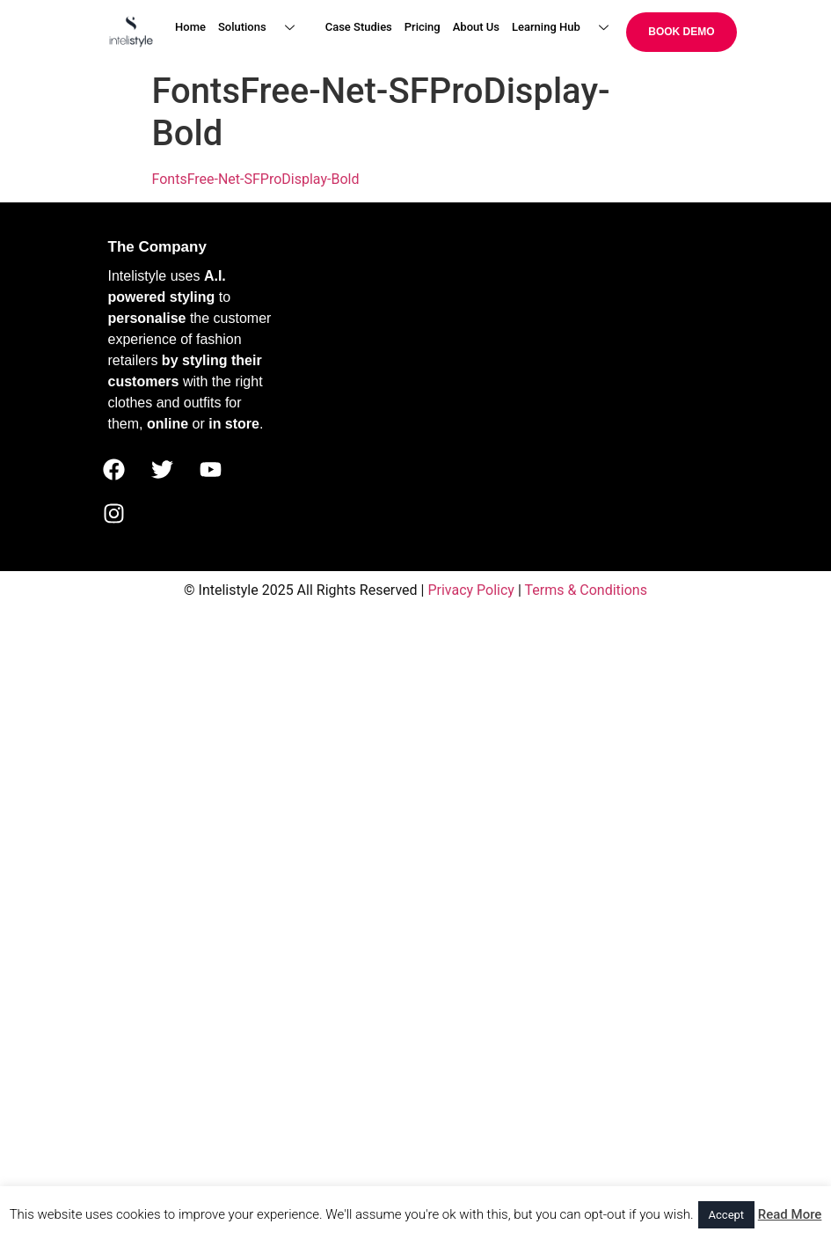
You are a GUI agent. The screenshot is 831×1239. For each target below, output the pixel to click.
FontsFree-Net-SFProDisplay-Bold (256, 179)
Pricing (423, 26)
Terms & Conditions (585, 590)
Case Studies (358, 26)
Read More (790, 1214)
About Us (476, 26)
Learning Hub (567, 27)
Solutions (263, 27)
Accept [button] (727, 1214)
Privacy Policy (470, 590)
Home (190, 26)
